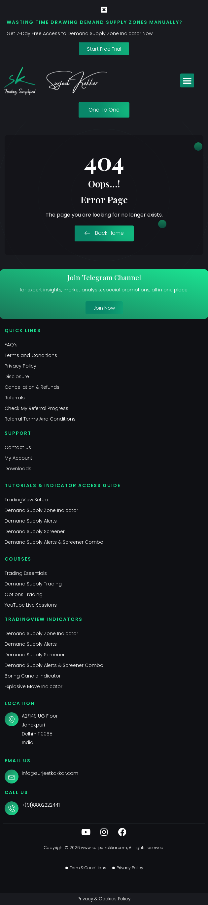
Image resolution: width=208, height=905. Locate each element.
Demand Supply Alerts (31, 521)
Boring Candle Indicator (33, 676)
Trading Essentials (26, 573)
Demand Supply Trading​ (33, 583)
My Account (18, 458)
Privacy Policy (20, 366)
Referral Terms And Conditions (40, 419)
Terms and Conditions (31, 355)
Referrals (15, 397)
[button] (187, 80)
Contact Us (18, 447)
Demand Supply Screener (35, 531)
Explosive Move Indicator (33, 686)
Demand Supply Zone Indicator (41, 510)
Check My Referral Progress (36, 408)
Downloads (18, 468)
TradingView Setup (26, 499)
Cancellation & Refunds (32, 387)
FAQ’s (11, 344)
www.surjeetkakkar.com (104, 847)
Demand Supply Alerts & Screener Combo (54, 542)
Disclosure (17, 376)
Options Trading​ (24, 594)
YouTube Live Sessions (31, 605)
